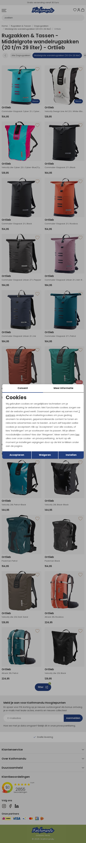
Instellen (71, 454)
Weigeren (45, 454)
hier (77, 434)
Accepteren (17, 454)
